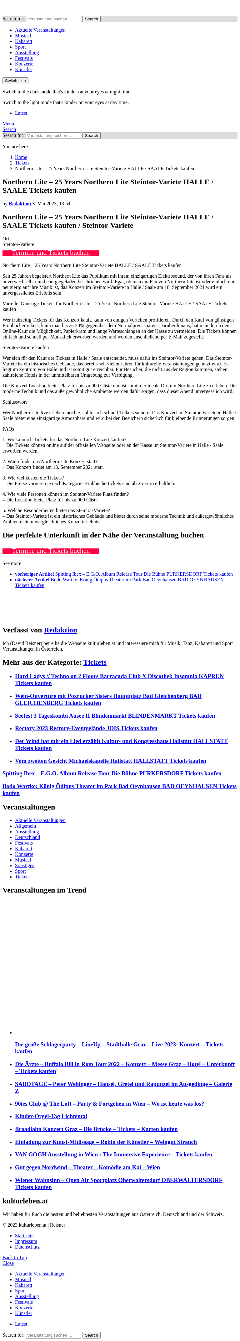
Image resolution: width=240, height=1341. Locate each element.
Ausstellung (27, 52)
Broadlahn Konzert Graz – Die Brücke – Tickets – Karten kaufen (96, 1129)
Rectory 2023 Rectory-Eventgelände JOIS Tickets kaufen (86, 728)
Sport (20, 47)
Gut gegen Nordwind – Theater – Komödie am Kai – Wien (87, 1167)
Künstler (23, 69)
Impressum (26, 1241)
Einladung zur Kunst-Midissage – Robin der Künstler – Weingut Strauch (106, 1142)
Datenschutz (27, 1246)
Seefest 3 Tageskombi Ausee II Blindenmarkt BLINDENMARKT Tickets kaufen (115, 715)
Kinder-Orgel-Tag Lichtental (51, 1116)
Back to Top (14, 1257)
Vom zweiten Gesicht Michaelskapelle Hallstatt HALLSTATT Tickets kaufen (110, 760)
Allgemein (25, 826)
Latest (21, 113)
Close (8, 1263)
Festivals (24, 58)
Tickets (95, 662)
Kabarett (23, 41)
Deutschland (27, 837)
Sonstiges (24, 865)
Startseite (24, 1235)
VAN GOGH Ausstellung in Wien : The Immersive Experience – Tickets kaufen (113, 1154)
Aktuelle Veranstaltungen (40, 30)
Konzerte (24, 63)
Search (91, 19)
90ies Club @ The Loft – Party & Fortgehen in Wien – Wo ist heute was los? (109, 1103)
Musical (23, 35)
